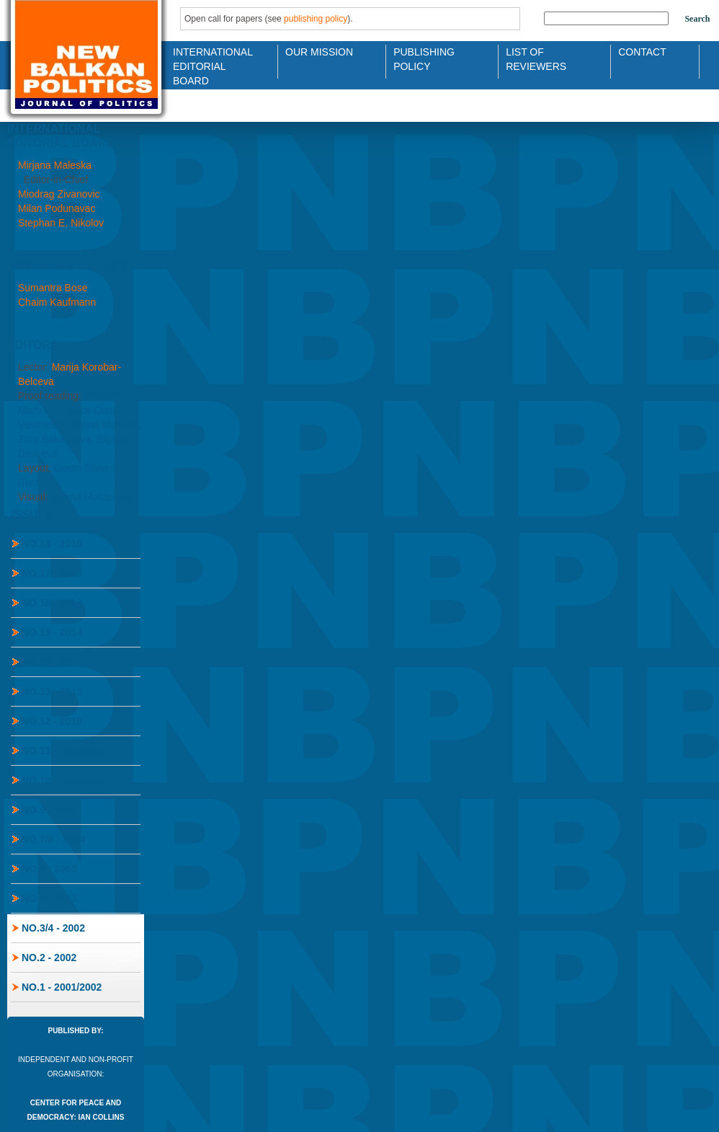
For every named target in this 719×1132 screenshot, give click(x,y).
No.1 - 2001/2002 (62, 987)
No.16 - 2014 (52, 603)
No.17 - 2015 (52, 573)
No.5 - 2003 (49, 898)
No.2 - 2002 (49, 957)
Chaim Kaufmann (57, 302)
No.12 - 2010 (52, 721)
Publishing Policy (424, 58)
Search (697, 19)
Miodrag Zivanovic (59, 194)
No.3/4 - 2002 (53, 928)
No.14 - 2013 (52, 662)
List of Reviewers (536, 58)
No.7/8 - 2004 (53, 839)
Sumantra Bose (53, 287)
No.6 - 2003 (49, 869)
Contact (642, 52)
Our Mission (319, 52)
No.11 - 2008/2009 (64, 750)
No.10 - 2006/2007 (64, 780)
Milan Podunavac (56, 208)
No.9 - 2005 (49, 809)
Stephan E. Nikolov (61, 223)
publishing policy (315, 19)
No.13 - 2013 (52, 691)
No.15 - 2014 (52, 632)
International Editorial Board (209, 58)
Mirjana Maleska (54, 165)
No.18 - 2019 (52, 543)
